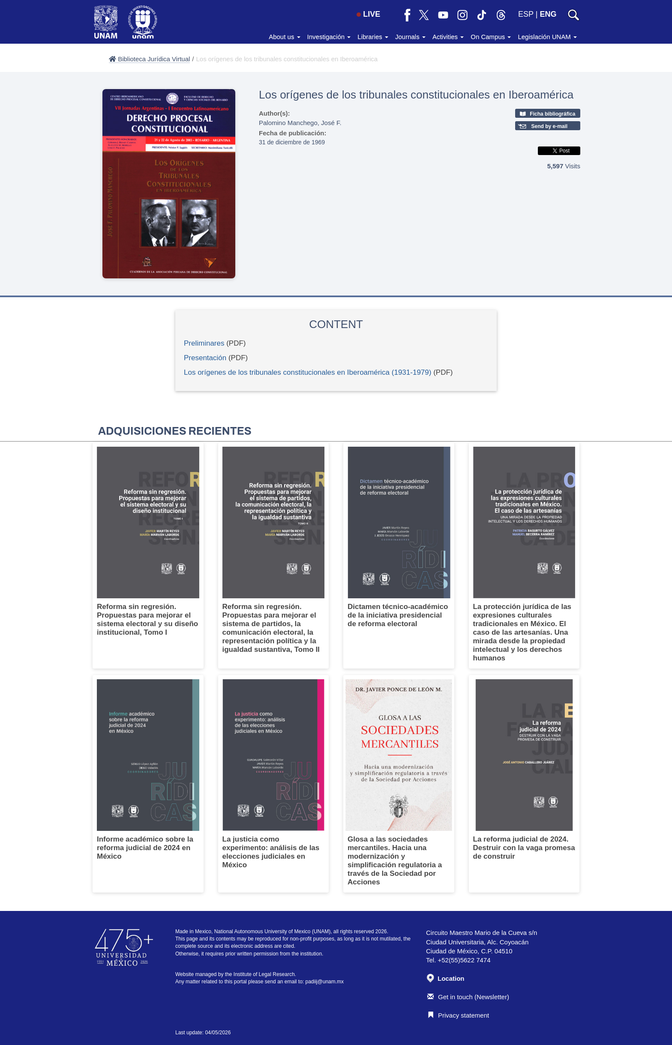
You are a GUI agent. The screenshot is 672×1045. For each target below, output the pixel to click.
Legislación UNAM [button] (547, 36)
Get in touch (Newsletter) (468, 996)
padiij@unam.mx (325, 982)
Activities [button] (448, 36)
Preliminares (204, 343)
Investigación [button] (329, 36)
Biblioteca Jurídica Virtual (149, 59)
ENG (548, 14)
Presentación (205, 358)
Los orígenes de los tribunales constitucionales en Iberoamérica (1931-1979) (307, 372)
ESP (526, 14)
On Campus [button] (491, 36)
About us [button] (284, 36)
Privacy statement (458, 1015)
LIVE (368, 14)
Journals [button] (410, 36)
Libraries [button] (372, 36)
